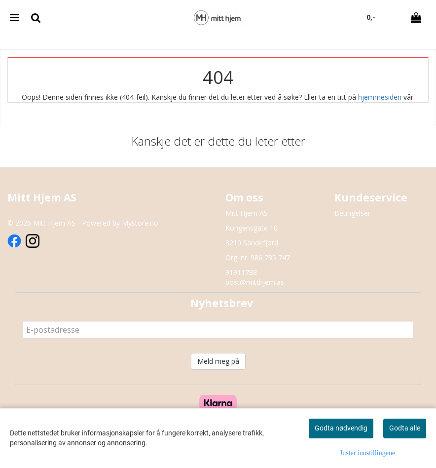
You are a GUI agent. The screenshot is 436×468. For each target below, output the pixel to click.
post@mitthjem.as (254, 282)
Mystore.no (140, 223)
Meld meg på (218, 361)
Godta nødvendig (341, 428)
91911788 (241, 272)
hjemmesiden (379, 97)
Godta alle (404, 428)
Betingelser (352, 213)
